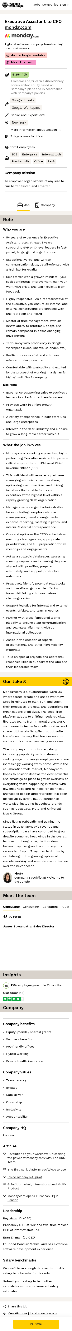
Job (23, 205)
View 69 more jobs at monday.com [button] (30, 1313)
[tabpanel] (36, 940)
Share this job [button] (15, 1306)
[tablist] (36, 906)
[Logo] (12, 5)
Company (44, 205)
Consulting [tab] (11, 907)
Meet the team (20, 62)
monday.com (18, 27)
